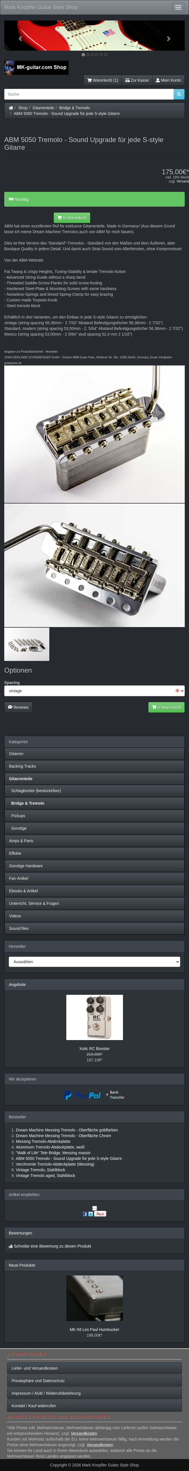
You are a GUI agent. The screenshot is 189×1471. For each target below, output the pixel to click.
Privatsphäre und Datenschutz (38, 1380)
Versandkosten (84, 1433)
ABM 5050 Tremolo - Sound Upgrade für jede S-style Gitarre (67, 113)
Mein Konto (168, 80)
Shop (23, 108)
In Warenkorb (71, 217)
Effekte (15, 853)
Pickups (17, 815)
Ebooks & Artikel (23, 891)
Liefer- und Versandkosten (35, 1368)
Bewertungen (20, 1233)
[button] (17, 35)
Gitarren (16, 753)
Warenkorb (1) (102, 80)
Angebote (17, 984)
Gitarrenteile (43, 108)
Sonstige (18, 828)
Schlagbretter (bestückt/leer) (35, 790)
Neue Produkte (22, 1265)
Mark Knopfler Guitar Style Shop (41, 7)
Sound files (19, 928)
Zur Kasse (137, 80)
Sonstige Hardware (26, 866)
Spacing (12, 682)
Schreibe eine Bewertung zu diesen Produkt (52, 1246)
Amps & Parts (21, 841)
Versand (183, 181)
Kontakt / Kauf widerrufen (34, 1406)
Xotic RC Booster (94, 1048)
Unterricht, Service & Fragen (34, 903)
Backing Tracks (22, 766)
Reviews (18, 707)
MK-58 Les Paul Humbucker (94, 1329)
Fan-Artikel (18, 878)
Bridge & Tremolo (74, 108)
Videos (15, 916)
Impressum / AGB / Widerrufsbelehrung (46, 1393)
